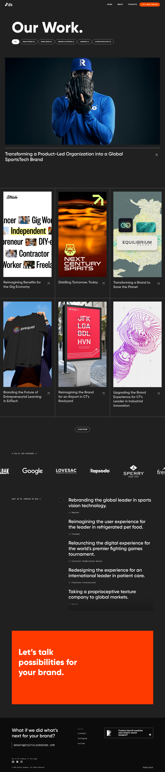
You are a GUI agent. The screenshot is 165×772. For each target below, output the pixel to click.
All (15, 41)
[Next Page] (82, 429)
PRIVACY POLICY (148, 767)
